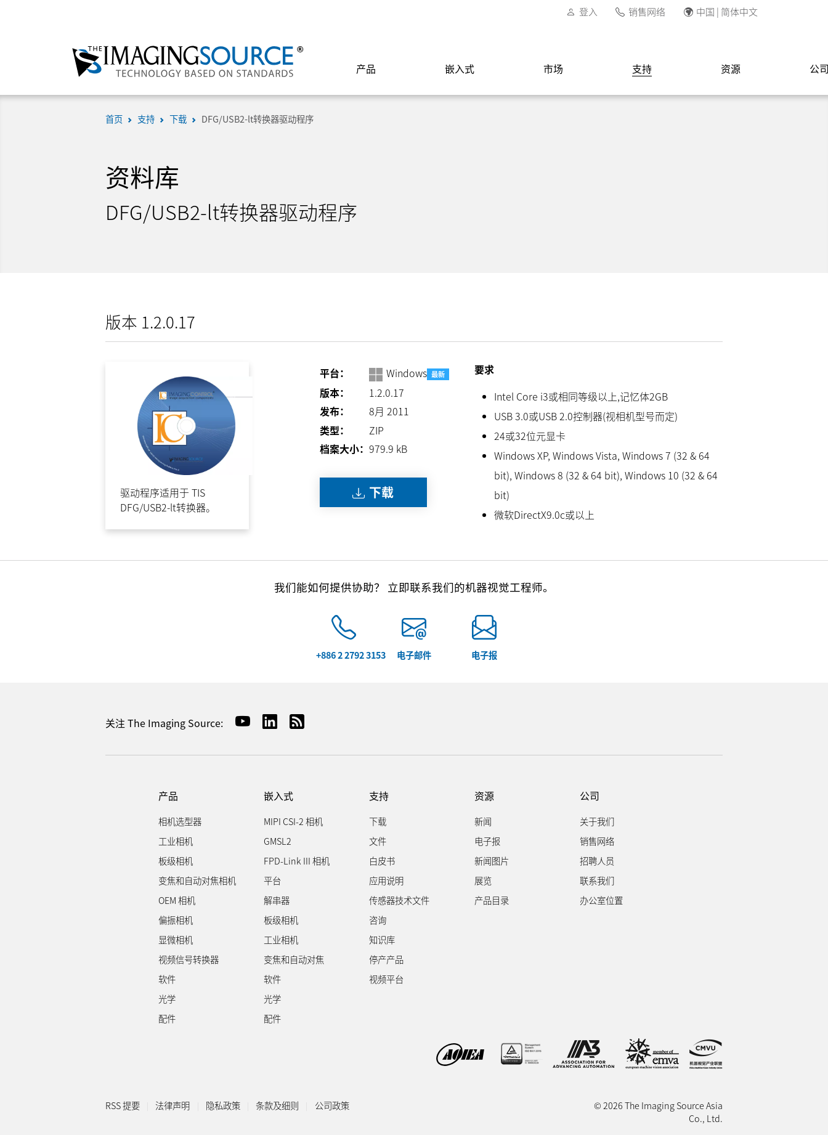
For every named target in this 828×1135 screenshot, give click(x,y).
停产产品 (386, 959)
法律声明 (172, 1105)
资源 (731, 68)
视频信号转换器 (188, 959)
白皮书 (382, 860)
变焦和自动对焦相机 (197, 880)
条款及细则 (277, 1105)
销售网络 (646, 11)
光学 (167, 998)
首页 (114, 118)
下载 (178, 118)
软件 (167, 978)
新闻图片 (491, 860)
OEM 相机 (176, 899)
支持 (642, 68)
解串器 (277, 899)
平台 (272, 880)
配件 (167, 1018)
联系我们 (597, 880)
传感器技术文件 (399, 899)
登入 (588, 11)
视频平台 (386, 978)
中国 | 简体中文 (727, 11)
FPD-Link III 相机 (297, 860)
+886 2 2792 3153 (351, 654)
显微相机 (175, 939)
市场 (553, 68)
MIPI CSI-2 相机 (293, 821)
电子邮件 (414, 654)
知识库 (382, 939)
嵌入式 (459, 68)
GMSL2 (277, 840)
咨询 (377, 919)
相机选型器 (179, 821)
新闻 (483, 821)
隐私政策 (223, 1105)
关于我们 (597, 821)
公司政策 (332, 1105)
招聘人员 (597, 860)
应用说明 (386, 880)
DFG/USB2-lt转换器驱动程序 (257, 118)
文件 (377, 840)
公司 (589, 796)
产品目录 (491, 899)
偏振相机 (175, 919)
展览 (483, 880)
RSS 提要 (122, 1105)
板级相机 (175, 860)
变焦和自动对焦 (294, 959)
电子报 (484, 654)
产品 (366, 68)
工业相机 (175, 840)
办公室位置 (601, 899)
